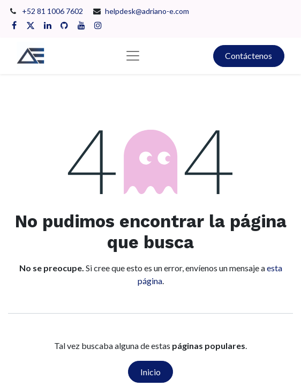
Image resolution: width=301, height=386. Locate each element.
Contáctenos (248, 55)
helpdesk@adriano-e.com (147, 11)
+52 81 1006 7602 (53, 11)
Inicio (150, 372)
